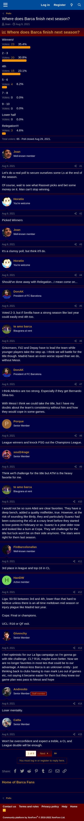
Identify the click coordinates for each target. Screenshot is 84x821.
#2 (80, 213)
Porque (18, 421)
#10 (80, 501)
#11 (80, 561)
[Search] (79, 4)
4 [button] (7, 84)
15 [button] (8, 70)
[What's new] (71, 4)
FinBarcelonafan (25, 547)
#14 (80, 703)
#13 (80, 648)
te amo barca (22, 326)
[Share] (75, 166)
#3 (80, 244)
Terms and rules (29, 806)
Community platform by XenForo (34, 817)
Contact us (9, 806)
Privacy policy (50, 806)
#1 (80, 166)
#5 (80, 306)
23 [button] (8, 44)
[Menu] (5, 5)
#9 (80, 466)
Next (44, 753)
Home (73, 806)
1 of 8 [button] (31, 753)
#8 (80, 435)
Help (64, 806)
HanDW (18, 577)
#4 (80, 275)
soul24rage (21, 452)
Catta (17, 720)
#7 (80, 384)
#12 (80, 592)
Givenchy (20, 633)
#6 (80, 341)
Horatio (18, 199)
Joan (7, 24)
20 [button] (8, 57)
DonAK (18, 291)
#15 (80, 734)
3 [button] (7, 130)
